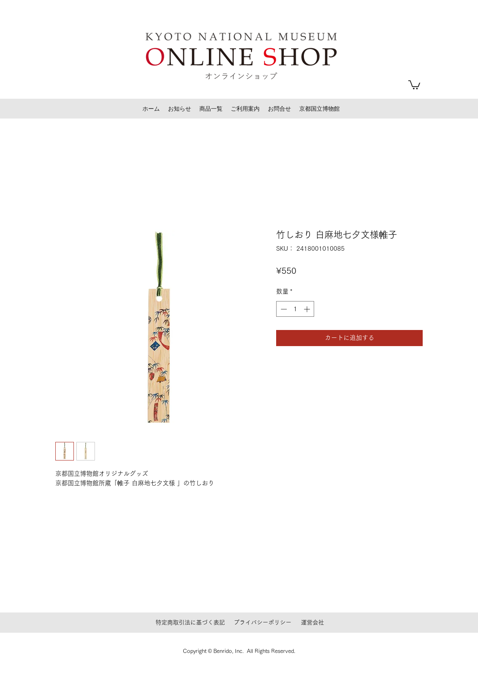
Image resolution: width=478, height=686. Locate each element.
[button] (414, 84)
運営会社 (312, 622)
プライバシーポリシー (262, 622)
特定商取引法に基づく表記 (190, 622)
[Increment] (307, 309)
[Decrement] (283, 309)
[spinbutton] (295, 309)
